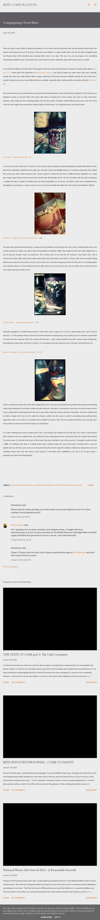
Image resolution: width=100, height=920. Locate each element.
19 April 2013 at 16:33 (21, 539)
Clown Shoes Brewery (44, 485)
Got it (57, 917)
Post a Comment (10, 566)
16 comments (18, 682)
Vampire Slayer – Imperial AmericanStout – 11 (20, 322)
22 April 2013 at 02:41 (21, 560)
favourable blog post (45, 73)
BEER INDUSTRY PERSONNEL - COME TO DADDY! (38, 762)
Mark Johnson (17, 525)
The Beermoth (79, 552)
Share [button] (91, 485)
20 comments (18, 898)
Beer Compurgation (20, 5)
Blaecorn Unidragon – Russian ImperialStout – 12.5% (22, 352)
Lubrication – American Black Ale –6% (17, 157)
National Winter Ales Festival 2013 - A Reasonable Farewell (39, 870)
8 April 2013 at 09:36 (20, 517)
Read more (91, 682)
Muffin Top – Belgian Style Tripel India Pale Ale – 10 (22, 238)
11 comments (18, 790)
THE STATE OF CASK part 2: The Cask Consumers (35, 654)
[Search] (89, 4)
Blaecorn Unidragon (21, 485)
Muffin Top (60, 485)
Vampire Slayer (74, 485)
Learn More (46, 917)
